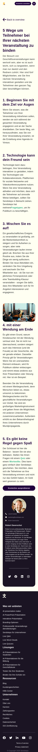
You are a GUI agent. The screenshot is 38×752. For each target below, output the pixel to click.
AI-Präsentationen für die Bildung (13, 660)
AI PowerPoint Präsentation (14, 615)
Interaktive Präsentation (12, 619)
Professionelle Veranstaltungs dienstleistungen (15, 627)
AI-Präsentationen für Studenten (11, 653)
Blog (4, 683)
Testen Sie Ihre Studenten (13, 671)
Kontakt (6, 699)
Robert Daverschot (12, 520)
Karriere (6, 707)
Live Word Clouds (10, 640)
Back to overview (14, 19)
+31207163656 (11, 514)
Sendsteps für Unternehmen (14, 632)
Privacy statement (21, 747)
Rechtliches (7, 714)
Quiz (22, 458)
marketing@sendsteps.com (14, 517)
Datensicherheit (9, 722)
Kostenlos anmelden (23, 3)
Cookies (6, 718)
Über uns (6, 703)
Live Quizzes (8, 644)
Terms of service (22, 743)
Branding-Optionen (10, 622)
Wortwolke (14, 461)
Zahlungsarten (9, 711)
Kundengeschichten (11, 687)
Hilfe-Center (8, 691)
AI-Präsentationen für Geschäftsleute (11, 666)
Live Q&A (7, 636)
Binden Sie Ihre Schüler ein (14, 675)
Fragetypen (17, 207)
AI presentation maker (12, 611)
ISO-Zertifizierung (10, 726)
